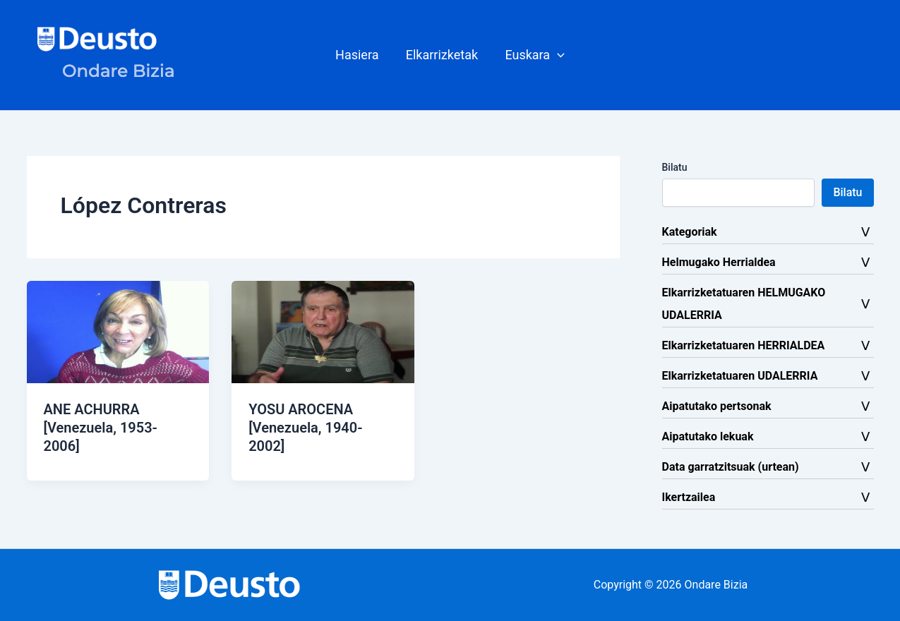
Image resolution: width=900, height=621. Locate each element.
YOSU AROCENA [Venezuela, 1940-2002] (305, 427)
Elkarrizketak (442, 54)
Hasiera (358, 54)
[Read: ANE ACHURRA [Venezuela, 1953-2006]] (118, 331)
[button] (533, 55)
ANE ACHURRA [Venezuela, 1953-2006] (100, 427)
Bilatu (675, 167)
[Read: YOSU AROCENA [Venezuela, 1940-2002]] (323, 331)
